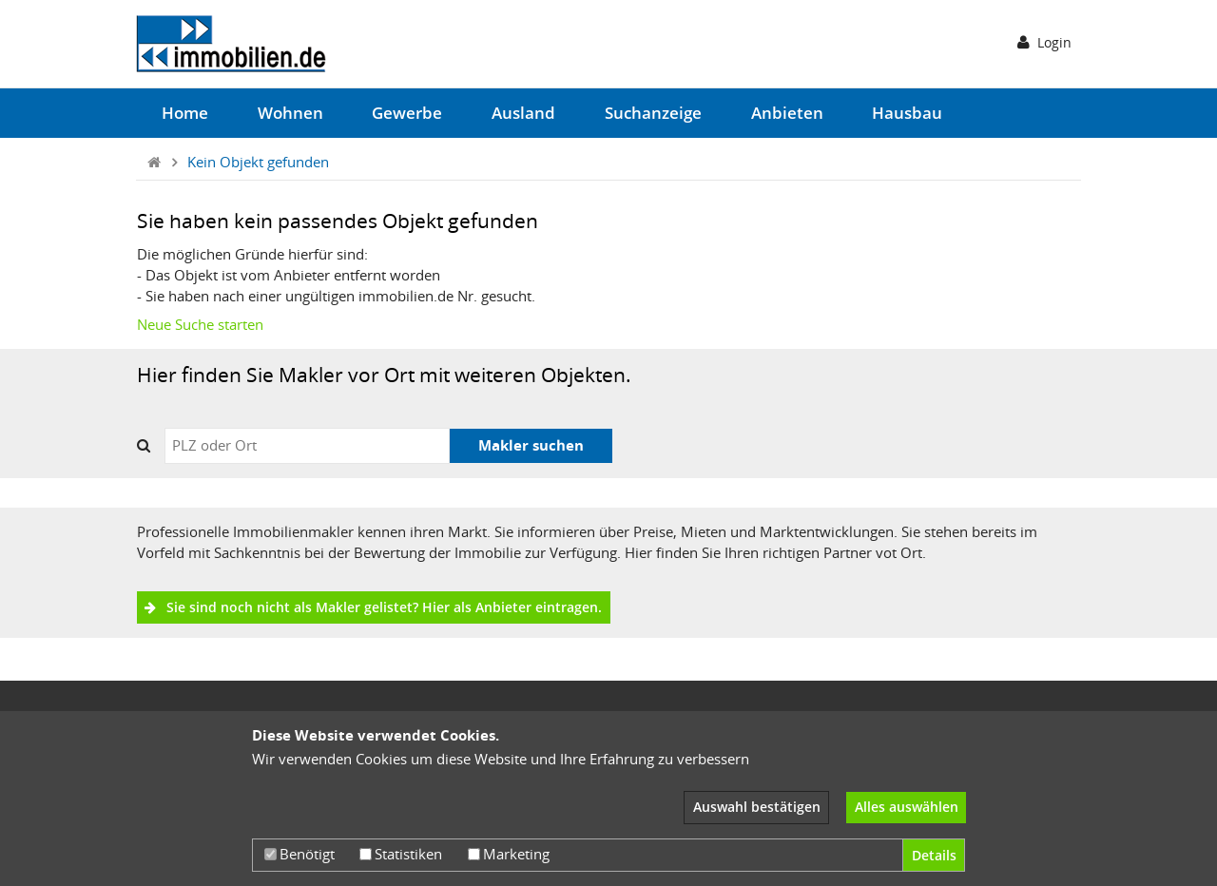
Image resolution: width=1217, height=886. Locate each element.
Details (934, 855)
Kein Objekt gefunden (258, 161)
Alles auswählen (906, 807)
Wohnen (290, 113)
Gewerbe (407, 113)
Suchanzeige (653, 113)
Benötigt (299, 853)
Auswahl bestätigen (757, 807)
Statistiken (400, 853)
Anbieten (787, 113)
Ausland (523, 113)
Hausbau (907, 113)
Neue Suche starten (200, 324)
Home (185, 113)
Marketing (509, 853)
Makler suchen (531, 444)
